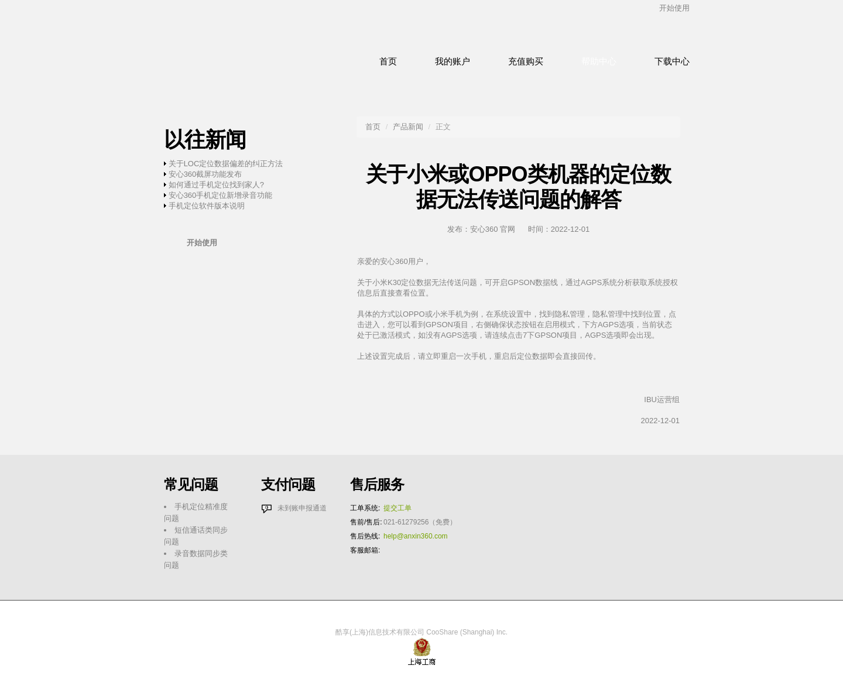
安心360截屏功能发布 (205, 174)
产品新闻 (408, 126)
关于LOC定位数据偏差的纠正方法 (226, 163)
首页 (373, 126)
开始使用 (674, 8)
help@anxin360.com (415, 536)
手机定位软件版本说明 (207, 205)
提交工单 (397, 508)
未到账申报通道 (302, 508)
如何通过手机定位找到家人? (216, 184)
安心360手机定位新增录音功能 (221, 195)
